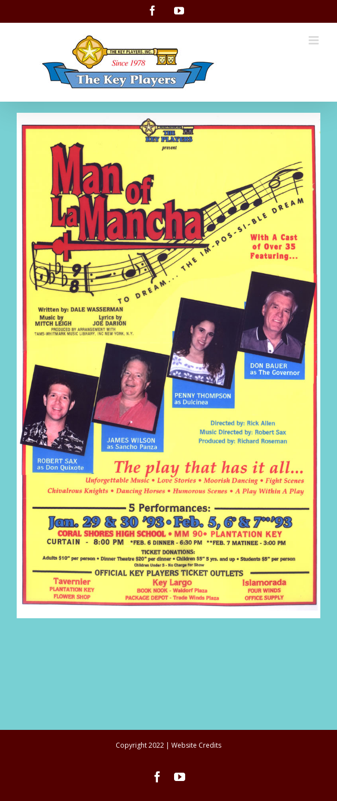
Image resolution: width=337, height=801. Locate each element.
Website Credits (196, 745)
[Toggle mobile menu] (314, 40)
